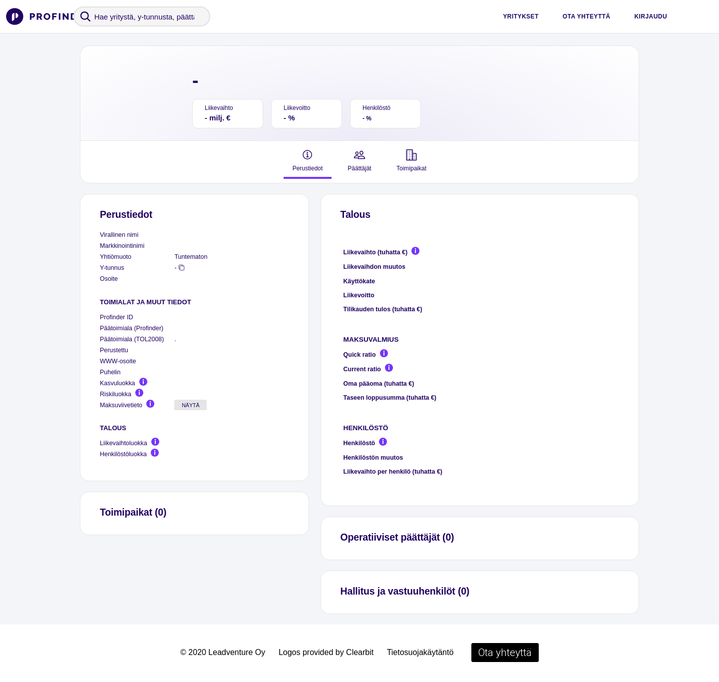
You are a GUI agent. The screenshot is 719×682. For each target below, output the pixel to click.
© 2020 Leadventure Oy (222, 652)
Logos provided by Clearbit (326, 652)
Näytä (190, 405)
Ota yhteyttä (587, 16)
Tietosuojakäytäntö (420, 652)
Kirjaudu (650, 16)
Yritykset (520, 16)
